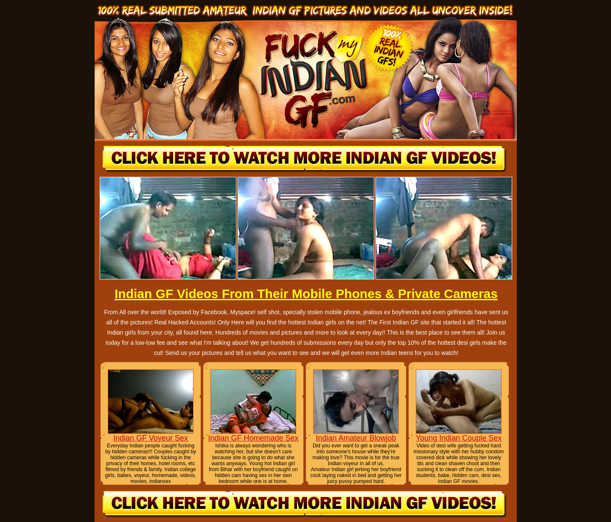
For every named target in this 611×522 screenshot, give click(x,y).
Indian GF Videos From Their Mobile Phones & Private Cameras (306, 294)
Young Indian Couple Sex (459, 438)
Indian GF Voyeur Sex (150, 438)
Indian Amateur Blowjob (356, 438)
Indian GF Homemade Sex (253, 438)
